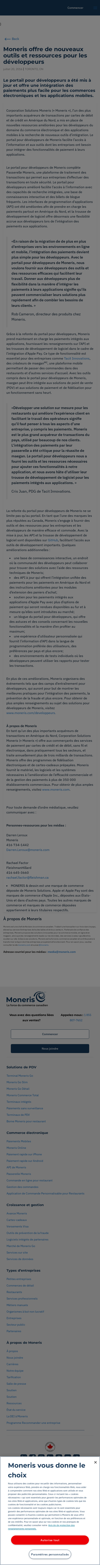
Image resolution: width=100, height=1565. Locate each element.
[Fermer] (95, 1462)
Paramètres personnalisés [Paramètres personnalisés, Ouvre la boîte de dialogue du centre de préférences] (50, 1554)
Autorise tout (49, 1540)
